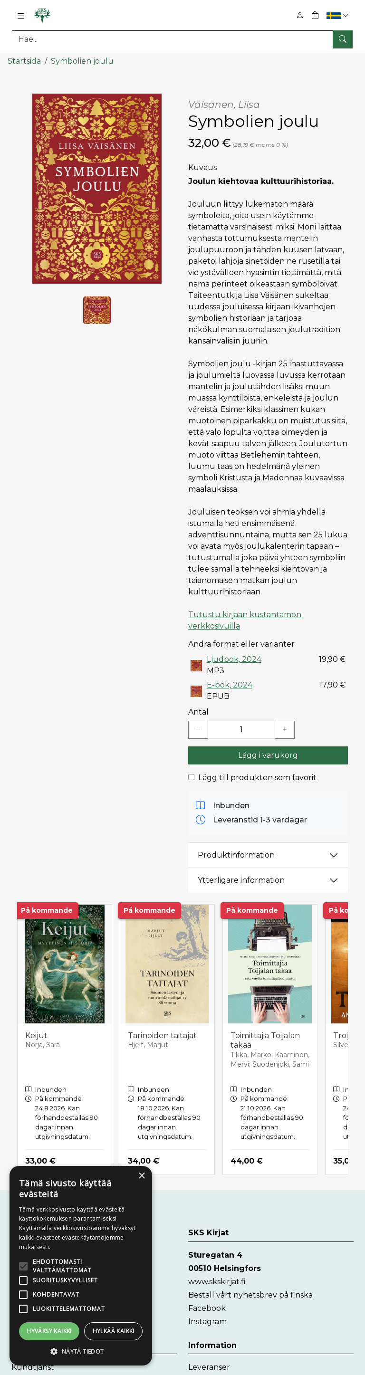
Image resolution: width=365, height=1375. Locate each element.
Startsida (24, 60)
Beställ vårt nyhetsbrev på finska (250, 1294)
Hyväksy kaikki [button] (49, 1331)
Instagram (207, 1321)
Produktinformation (236, 854)
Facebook (207, 1307)
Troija (343, 1035)
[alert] (81, 1265)
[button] (339, 15)
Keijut (36, 1035)
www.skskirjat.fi (217, 1281)
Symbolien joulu (82, 60)
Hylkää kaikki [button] (113, 1331)
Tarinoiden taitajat (162, 1035)
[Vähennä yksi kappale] (198, 729)
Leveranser (209, 1366)
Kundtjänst (32, 1366)
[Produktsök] (182, 39)
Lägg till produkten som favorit (257, 777)
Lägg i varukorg (268, 754)
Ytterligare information (241, 879)
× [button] (141, 1176)
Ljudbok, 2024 (234, 659)
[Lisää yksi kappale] (285, 729)
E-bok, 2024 (229, 684)
